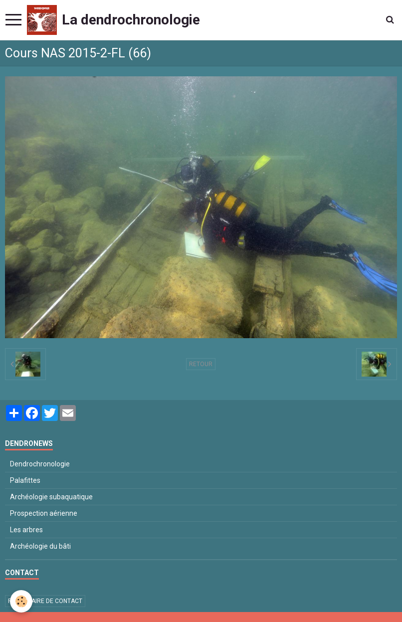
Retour (200, 364)
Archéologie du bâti (40, 546)
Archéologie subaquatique (51, 497)
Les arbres (26, 530)
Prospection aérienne (43, 513)
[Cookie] (21, 601)
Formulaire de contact (45, 601)
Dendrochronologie (40, 464)
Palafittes (25, 480)
